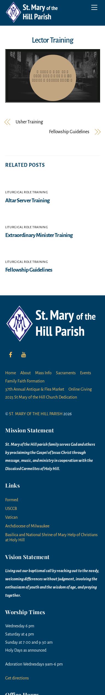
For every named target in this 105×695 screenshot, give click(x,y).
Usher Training (29, 122)
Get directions (17, 678)
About (25, 373)
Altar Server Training (27, 200)
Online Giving (80, 389)
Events (85, 373)
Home (10, 373)
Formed (11, 500)
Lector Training (52, 40)
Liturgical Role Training (26, 192)
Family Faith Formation (24, 381)
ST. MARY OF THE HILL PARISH (36, 414)
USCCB (11, 508)
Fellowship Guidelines (69, 132)
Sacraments (66, 373)
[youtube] (23, 354)
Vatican (11, 517)
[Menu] (94, 7)
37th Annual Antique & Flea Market (34, 389)
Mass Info (43, 373)
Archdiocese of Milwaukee (27, 526)
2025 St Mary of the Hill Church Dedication (41, 397)
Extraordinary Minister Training (39, 235)
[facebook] (10, 354)
